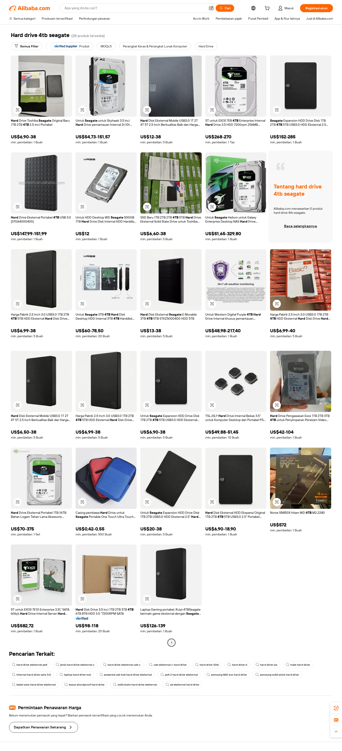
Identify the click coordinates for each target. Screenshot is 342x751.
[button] (211, 8)
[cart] (268, 9)
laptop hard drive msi (75, 675)
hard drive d (237, 665)
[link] (336, 708)
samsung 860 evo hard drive (226, 675)
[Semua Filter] (26, 46)
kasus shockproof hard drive (84, 684)
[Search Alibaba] (135, 8)
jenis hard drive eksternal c (75, 665)
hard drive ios (266, 665)
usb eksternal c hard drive (168, 665)
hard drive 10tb (207, 665)
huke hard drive (298, 665)
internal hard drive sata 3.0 (31, 675)
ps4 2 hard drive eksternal (179, 675)
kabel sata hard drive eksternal (34, 684)
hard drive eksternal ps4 (29, 665)
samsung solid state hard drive (277, 675)
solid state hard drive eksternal (135, 684)
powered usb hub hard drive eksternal (125, 675)
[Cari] (225, 8)
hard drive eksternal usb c (122, 665)
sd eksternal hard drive (182, 684)
